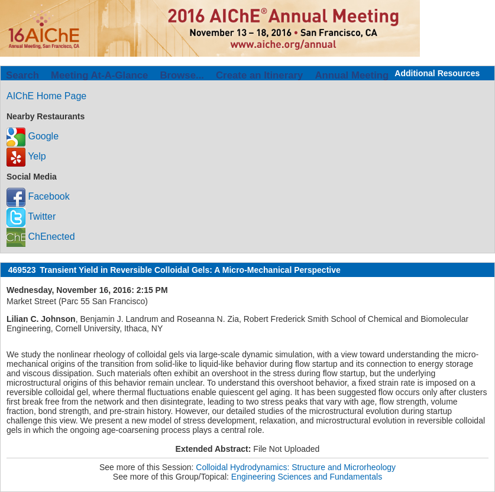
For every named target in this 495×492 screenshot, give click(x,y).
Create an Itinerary (259, 75)
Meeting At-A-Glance (99, 75)
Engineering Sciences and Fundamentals (306, 476)
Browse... (182, 75)
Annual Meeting (352, 75)
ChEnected (41, 237)
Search (22, 75)
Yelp (26, 156)
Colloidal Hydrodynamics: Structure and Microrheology (296, 467)
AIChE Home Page (46, 96)
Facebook (38, 196)
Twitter (31, 216)
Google (33, 136)
